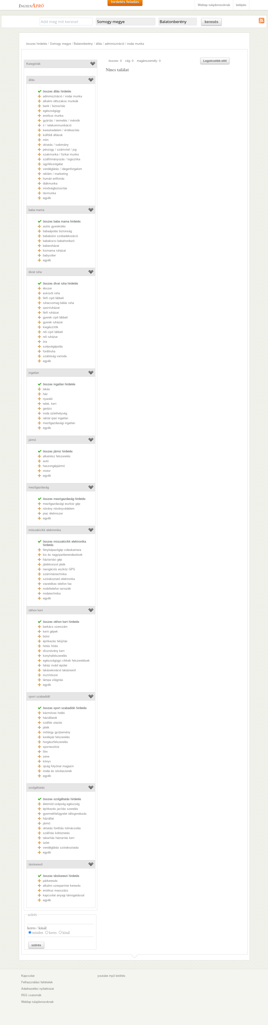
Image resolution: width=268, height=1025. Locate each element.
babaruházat (51, 245)
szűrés (36, 945)
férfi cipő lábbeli (53, 298)
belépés (241, 5)
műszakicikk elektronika (45, 530)
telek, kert (49, 403)
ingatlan (34, 372)
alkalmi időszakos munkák (60, 101)
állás (99, 43)
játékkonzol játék (54, 564)
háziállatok (50, 717)
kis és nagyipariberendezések (62, 554)
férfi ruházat (51, 312)
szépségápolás (53, 346)
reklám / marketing (55, 173)
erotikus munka (53, 115)
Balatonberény (83, 43)
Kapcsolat (28, 975)
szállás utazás (52, 722)
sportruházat (51, 307)
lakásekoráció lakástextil (59, 670)
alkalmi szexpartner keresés (62, 885)
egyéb (47, 198)
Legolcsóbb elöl (215, 60)
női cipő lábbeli (53, 332)
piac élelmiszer (53, 513)
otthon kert (36, 610)
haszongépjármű (54, 466)
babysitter (49, 255)
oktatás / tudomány (56, 144)
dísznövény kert (54, 651)
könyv (47, 761)
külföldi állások (53, 135)
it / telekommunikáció (57, 125)
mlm (46, 140)
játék (46, 727)
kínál (66, 933)
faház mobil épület (55, 665)
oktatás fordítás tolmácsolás (62, 828)
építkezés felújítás (55, 641)
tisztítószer (50, 675)
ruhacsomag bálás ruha (58, 303)
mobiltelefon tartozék (57, 588)
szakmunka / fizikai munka (61, 154)
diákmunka (50, 183)
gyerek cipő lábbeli (55, 317)
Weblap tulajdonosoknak (214, 5)
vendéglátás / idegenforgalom (62, 169)
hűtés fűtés (50, 646)
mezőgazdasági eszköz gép (61, 503)
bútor (46, 636)
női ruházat (50, 337)
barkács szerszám (55, 626)
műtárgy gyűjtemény (56, 732)
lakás (46, 389)
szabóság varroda (55, 356)
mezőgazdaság (39, 487)
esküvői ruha (51, 293)
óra (45, 341)
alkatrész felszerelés (57, 456)
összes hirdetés (36, 43)
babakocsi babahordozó (58, 241)
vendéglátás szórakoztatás (61, 847)
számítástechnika (55, 574)
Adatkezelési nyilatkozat (37, 988)
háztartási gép (52, 559)
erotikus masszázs (55, 890)
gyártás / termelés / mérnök (61, 120)
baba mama (36, 210)
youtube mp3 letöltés (111, 975)
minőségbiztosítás (55, 188)
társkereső (36, 864)
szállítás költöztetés (56, 833)
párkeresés (50, 880)
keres (53, 933)
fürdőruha (49, 351)
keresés (211, 22)
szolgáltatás (37, 787)
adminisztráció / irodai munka (124, 43)
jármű (32, 440)
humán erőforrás (54, 178)
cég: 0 (129, 60)
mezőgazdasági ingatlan (59, 423)
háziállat (48, 818)
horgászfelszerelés (55, 742)
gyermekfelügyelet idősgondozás (65, 813)
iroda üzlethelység (55, 413)
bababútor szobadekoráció (60, 236)
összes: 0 (115, 60)
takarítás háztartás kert (58, 838)
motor (46, 470)
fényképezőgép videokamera (62, 550)
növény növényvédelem (58, 508)
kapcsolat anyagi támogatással (63, 895)
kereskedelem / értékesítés (61, 130)
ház (45, 394)
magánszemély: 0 (149, 60)
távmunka (49, 193)
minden (37, 933)
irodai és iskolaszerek (57, 771)
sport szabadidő (39, 696)
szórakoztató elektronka (59, 579)
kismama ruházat (54, 250)
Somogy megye (60, 43)
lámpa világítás (53, 680)
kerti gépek (50, 631)
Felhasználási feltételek (37, 982)
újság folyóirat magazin (58, 766)
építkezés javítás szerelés (60, 809)
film (45, 751)
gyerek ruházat (53, 322)
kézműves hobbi (54, 713)
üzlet (46, 842)
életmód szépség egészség (61, 804)
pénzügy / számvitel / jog (60, 149)
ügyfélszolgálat (53, 164)
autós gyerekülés (54, 226)
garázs (47, 408)
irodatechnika (52, 593)
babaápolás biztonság (57, 231)
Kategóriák (33, 63)
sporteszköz (51, 747)
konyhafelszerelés (55, 655)
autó (46, 461)
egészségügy (52, 111)
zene (46, 756)
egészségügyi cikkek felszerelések (66, 660)
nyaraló (48, 399)
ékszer (47, 288)
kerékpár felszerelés (56, 737)
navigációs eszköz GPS (59, 569)
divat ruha (35, 272)
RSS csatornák (31, 995)
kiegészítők (50, 327)
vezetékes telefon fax (57, 583)
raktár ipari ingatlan (55, 418)
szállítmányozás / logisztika (61, 159)
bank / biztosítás (54, 106)
